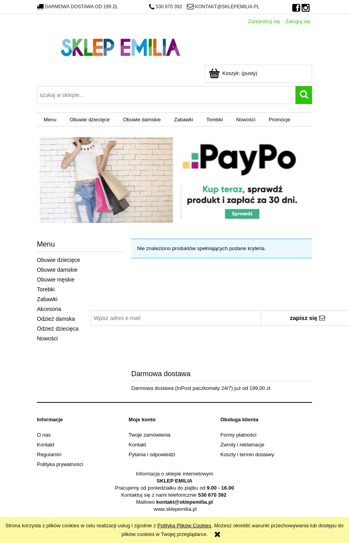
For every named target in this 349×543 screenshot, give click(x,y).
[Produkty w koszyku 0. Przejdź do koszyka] (233, 73)
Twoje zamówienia (149, 435)
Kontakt (45, 445)
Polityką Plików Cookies (184, 525)
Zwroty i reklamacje (242, 445)
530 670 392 (165, 6)
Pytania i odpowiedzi (152, 454)
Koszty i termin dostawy (247, 454)
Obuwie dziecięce (58, 260)
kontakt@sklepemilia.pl (223, 6)
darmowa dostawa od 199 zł (77, 6)
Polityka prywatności (60, 464)
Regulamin (49, 454)
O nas (44, 435)
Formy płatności (238, 435)
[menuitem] (50, 119)
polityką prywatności (277, 331)
